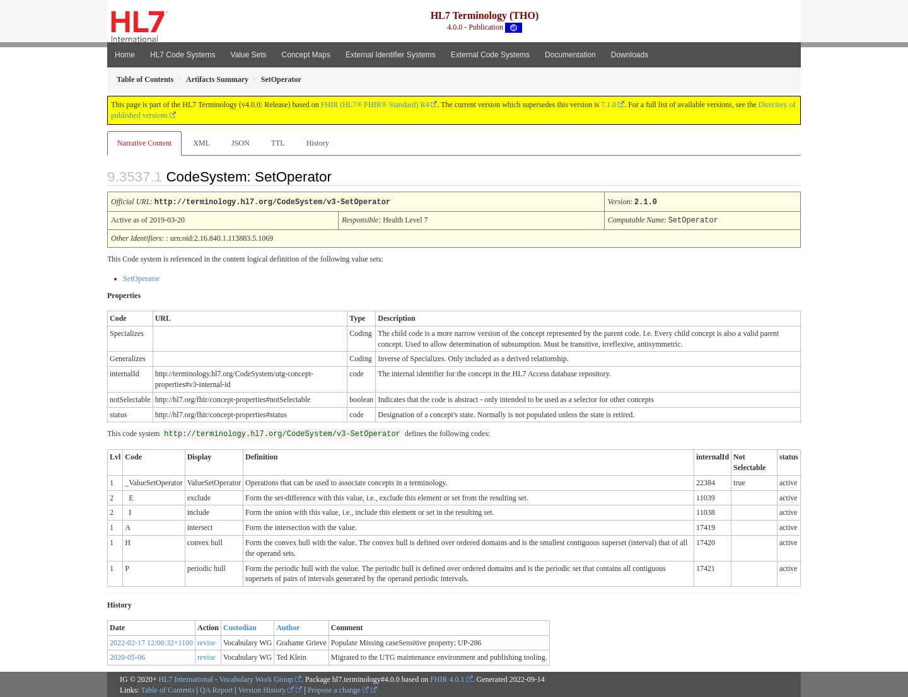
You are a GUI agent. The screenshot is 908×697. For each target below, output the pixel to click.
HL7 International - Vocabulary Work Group (226, 678)
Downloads (629, 54)
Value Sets (248, 54)
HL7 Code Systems (182, 54)
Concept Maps (306, 54)
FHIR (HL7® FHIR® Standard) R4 (375, 104)
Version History (266, 688)
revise (206, 641)
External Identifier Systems (391, 54)
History (317, 143)
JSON (240, 143)
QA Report (216, 688)
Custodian (240, 626)
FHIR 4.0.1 (447, 678)
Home (125, 54)
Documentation (570, 54)
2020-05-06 (127, 656)
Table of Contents (167, 688)
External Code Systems (490, 54)
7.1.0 (608, 104)
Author (288, 626)
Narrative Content (144, 143)
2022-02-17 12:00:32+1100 (151, 641)
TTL (278, 143)
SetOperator (141, 277)
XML (201, 143)
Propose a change (338, 688)
